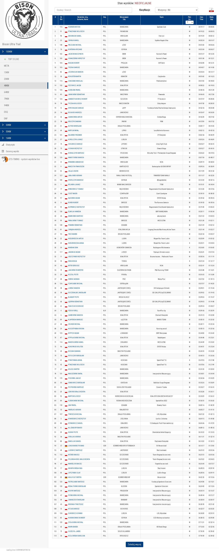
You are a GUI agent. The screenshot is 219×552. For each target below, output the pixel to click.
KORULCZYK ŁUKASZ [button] (75, 139)
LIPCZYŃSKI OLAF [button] (74, 473)
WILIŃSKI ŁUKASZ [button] (74, 184)
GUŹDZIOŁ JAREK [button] (74, 531)
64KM (6, 92)
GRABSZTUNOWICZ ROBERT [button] (77, 99)
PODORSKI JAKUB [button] (74, 378)
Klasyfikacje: (144, 10)
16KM (24, 138)
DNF (6, 118)
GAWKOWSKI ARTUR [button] (75, 117)
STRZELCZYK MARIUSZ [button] (75, 180)
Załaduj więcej (134, 544)
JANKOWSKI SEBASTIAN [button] (76, 94)
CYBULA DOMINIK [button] (74, 437)
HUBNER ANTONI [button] (74, 27)
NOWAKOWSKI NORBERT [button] (76, 518)
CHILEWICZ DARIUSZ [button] (75, 144)
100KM (24, 51)
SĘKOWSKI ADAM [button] (74, 198)
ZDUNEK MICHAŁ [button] (74, 324)
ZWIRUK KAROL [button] (73, 40)
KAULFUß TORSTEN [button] (74, 477)
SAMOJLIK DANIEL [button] (74, 441)
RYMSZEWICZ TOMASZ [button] (75, 189)
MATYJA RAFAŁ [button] (73, 130)
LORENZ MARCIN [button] (74, 288)
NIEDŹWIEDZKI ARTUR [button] (75, 238)
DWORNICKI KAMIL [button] (74, 36)
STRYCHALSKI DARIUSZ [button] (76, 108)
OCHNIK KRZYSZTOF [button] (75, 148)
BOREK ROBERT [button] (73, 202)
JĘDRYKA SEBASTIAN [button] (75, 302)
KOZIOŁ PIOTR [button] (73, 275)
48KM (6, 85)
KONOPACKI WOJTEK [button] (75, 347)
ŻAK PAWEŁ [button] (72, 405)
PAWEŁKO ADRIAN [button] (74, 410)
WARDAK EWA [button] (73, 247)
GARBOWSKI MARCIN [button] (75, 315)
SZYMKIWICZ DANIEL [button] (75, 423)
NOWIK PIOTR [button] (73, 432)
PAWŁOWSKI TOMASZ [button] (75, 220)
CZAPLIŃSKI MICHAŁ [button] (75, 284)
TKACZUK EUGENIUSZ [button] (76, 306)
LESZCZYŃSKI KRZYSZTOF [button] (76, 257)
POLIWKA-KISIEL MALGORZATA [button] (79, 459)
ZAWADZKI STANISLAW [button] (76, 500)
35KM (24, 131)
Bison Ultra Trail (11, 44)
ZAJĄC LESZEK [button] (73, 171)
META (6, 65)
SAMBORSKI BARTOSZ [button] (75, 216)
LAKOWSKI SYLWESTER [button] (75, 270)
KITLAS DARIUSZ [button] (73, 509)
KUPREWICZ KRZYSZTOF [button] (76, 207)
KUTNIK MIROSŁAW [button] (75, 126)
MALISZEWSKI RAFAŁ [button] (75, 374)
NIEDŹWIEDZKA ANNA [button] (76, 243)
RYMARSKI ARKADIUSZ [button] (76, 162)
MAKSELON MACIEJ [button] (75, 464)
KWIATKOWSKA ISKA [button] (75, 468)
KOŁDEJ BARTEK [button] (73, 369)
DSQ (6, 112)
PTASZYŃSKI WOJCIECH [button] (76, 31)
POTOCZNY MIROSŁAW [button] (76, 356)
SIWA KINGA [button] (72, 261)
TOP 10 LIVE (11, 58)
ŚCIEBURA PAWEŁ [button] (74, 90)
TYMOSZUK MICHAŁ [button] (75, 414)
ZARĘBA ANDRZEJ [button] (74, 229)
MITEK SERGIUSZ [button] (73, 266)
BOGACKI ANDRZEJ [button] (75, 112)
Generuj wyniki (10, 151)
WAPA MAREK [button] (73, 527)
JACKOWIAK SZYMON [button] (75, 54)
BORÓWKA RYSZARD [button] (75, 49)
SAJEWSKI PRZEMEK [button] (75, 135)
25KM (6, 79)
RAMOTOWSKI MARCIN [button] (76, 157)
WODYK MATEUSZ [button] (74, 491)
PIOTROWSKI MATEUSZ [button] (76, 387)
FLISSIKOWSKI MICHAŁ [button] (76, 401)
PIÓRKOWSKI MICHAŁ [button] (75, 495)
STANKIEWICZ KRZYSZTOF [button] (77, 419)
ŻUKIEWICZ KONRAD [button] (75, 513)
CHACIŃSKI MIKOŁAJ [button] (75, 81)
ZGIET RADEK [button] (72, 193)
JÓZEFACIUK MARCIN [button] (75, 72)
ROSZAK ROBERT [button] (73, 63)
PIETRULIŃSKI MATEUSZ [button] (76, 482)
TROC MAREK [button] (72, 234)
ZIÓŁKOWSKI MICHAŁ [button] (75, 522)
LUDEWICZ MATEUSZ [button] (75, 450)
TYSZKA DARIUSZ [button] (74, 67)
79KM (6, 98)
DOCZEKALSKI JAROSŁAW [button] (77, 293)
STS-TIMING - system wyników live (21, 159)
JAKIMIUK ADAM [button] (74, 252)
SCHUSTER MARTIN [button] (74, 76)
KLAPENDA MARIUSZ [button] (75, 320)
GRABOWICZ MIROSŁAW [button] (76, 383)
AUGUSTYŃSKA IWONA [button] (76, 329)
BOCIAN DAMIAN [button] (74, 351)
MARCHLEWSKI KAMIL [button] (75, 342)
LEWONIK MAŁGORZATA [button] (76, 392)
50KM (24, 125)
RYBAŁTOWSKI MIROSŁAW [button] (77, 486)
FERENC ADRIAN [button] (73, 279)
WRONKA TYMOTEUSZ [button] (75, 504)
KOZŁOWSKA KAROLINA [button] (76, 536)
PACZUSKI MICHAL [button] (74, 45)
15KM (6, 72)
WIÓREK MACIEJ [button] (73, 455)
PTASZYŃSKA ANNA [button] (75, 360)
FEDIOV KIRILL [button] (73, 311)
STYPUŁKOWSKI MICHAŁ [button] (76, 338)
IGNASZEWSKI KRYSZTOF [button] (76, 58)
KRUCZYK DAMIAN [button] (74, 121)
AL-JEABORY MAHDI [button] (75, 428)
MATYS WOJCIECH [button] (74, 396)
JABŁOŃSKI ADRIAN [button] (75, 175)
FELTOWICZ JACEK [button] (74, 85)
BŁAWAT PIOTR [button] (73, 297)
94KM (6, 105)
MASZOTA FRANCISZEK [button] (76, 166)
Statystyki (8, 144)
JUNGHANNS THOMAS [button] (76, 446)
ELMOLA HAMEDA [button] (74, 211)
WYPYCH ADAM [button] (73, 333)
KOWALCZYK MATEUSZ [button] (76, 153)
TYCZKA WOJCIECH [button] (75, 103)
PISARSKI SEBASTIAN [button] (75, 225)
